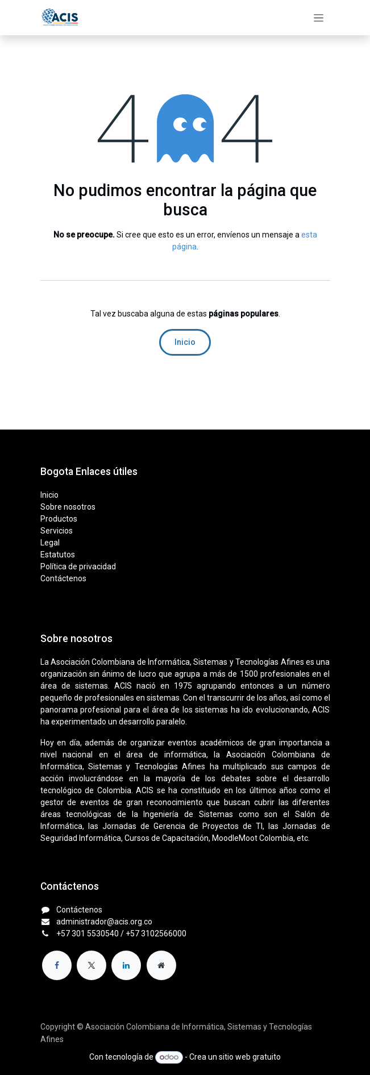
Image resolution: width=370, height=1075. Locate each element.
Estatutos (57, 554)
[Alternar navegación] (318, 18)
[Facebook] (57, 965)
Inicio (185, 342)
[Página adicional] (161, 965)
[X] (91, 965)
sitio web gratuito (250, 1056)
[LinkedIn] (126, 965)
